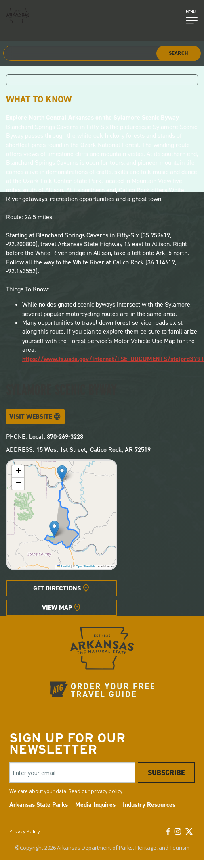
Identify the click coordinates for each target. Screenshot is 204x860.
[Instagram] (178, 833)
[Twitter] (189, 833)
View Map (57, 607)
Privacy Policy (24, 831)
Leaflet (63, 566)
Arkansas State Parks (38, 804)
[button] (62, 473)
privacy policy (106, 791)
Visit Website (30, 416)
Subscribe (166, 772)
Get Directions (57, 588)
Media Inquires (95, 804)
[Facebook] (168, 833)
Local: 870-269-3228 (56, 436)
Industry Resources (149, 804)
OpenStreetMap (86, 566)
